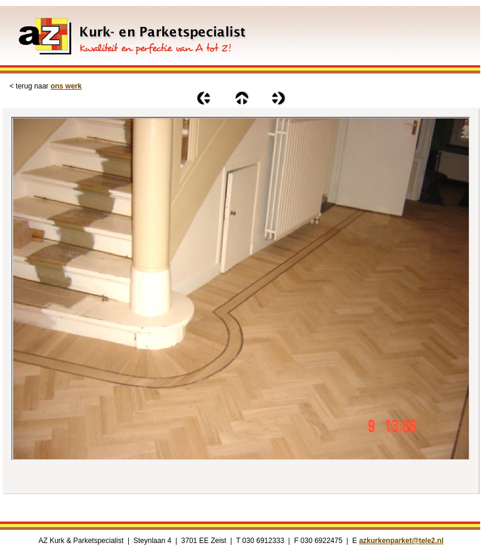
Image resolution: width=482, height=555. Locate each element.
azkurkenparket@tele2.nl (401, 540)
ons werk (65, 86)
